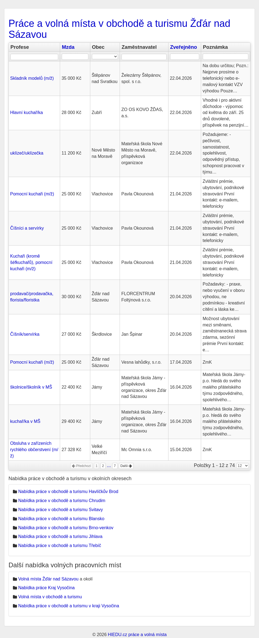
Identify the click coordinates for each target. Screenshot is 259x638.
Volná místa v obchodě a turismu (50, 596)
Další (126, 466)
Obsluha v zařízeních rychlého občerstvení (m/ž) (34, 449)
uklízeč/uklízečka (26, 153)
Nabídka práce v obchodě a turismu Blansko (61, 518)
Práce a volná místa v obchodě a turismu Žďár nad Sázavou (119, 29)
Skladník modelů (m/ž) (32, 78)
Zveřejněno (183, 47)
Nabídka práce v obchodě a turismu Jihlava (60, 536)
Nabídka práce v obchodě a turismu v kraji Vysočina (68, 605)
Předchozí (81, 466)
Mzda (68, 47)
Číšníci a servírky (27, 228)
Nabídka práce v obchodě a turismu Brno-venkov (65, 527)
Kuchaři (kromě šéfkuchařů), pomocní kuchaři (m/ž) (31, 262)
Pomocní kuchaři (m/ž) (32, 194)
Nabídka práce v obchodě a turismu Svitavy (60, 509)
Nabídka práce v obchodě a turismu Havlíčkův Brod (68, 491)
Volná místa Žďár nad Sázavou (48, 579)
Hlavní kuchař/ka (26, 112)
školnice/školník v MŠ (31, 387)
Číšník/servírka (25, 334)
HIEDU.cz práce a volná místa (137, 634)
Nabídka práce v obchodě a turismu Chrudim (61, 500)
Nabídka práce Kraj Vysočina (46, 587)
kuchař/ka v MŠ (25, 421)
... (109, 465)
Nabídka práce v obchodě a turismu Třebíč (59, 545)
